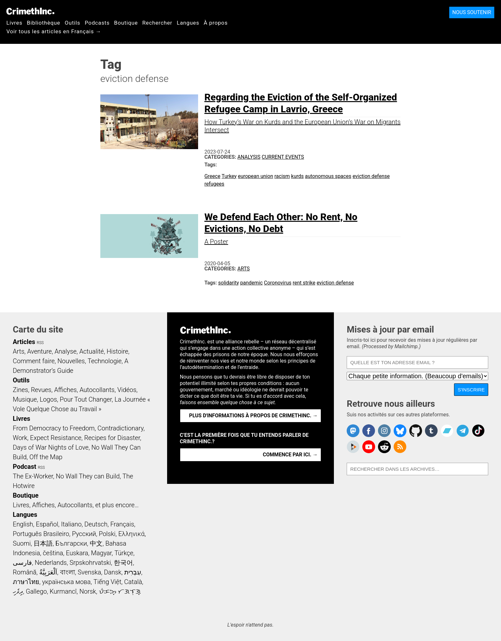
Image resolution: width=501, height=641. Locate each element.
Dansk (112, 572)
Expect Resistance (55, 438)
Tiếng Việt (107, 582)
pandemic (251, 283)
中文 (96, 543)
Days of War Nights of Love (51, 447)
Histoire (117, 351)
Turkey (229, 176)
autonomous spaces (328, 176)
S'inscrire (471, 389)
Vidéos (126, 390)
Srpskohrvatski (90, 562)
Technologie (104, 361)
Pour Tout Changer (86, 399)
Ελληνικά (131, 534)
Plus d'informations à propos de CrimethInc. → (253, 416)
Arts (243, 269)
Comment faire (34, 361)
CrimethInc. (30, 11)
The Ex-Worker (33, 476)
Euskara (77, 553)
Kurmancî (63, 591)
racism (282, 176)
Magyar (101, 553)
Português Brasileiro (41, 534)
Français (122, 524)
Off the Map (45, 457)
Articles (24, 342)
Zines (20, 390)
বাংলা (67, 572)
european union (255, 176)
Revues (41, 390)
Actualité (91, 351)
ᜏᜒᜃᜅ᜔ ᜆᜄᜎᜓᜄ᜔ (120, 591)
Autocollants (97, 390)
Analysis (248, 157)
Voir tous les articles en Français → (53, 31)
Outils (72, 23)
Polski (107, 534)
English (23, 524)
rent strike (304, 283)
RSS (40, 343)
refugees (214, 184)
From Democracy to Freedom (54, 428)
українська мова (66, 582)
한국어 (123, 562)
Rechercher (157, 23)
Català (133, 582)
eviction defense (370, 176)
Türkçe (123, 553)
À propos (216, 23)
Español (47, 524)
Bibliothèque (43, 23)
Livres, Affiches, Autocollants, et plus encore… (76, 505)
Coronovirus (277, 283)
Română (24, 572)
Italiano (71, 524)
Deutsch (95, 524)
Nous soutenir (471, 12)
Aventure (39, 351)
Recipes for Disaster (112, 438)
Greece (212, 176)
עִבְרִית (132, 572)
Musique (25, 399)
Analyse (66, 351)
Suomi (22, 543)
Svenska (89, 572)
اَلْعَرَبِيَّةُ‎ (48, 572)
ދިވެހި (18, 591)
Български (71, 543)
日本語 (43, 543)
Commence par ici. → (290, 455)
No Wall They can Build (88, 476)
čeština (53, 553)
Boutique (126, 23)
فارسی (22, 562)
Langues (188, 23)
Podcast (24, 466)
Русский (84, 534)
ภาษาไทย (26, 582)
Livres (14, 23)
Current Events (283, 157)
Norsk (88, 591)
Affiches (65, 390)
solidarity (228, 283)
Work (20, 438)
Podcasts (97, 23)
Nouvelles (71, 361)
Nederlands (51, 562)
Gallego (36, 591)
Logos (48, 399)
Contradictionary (120, 428)
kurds (297, 176)
